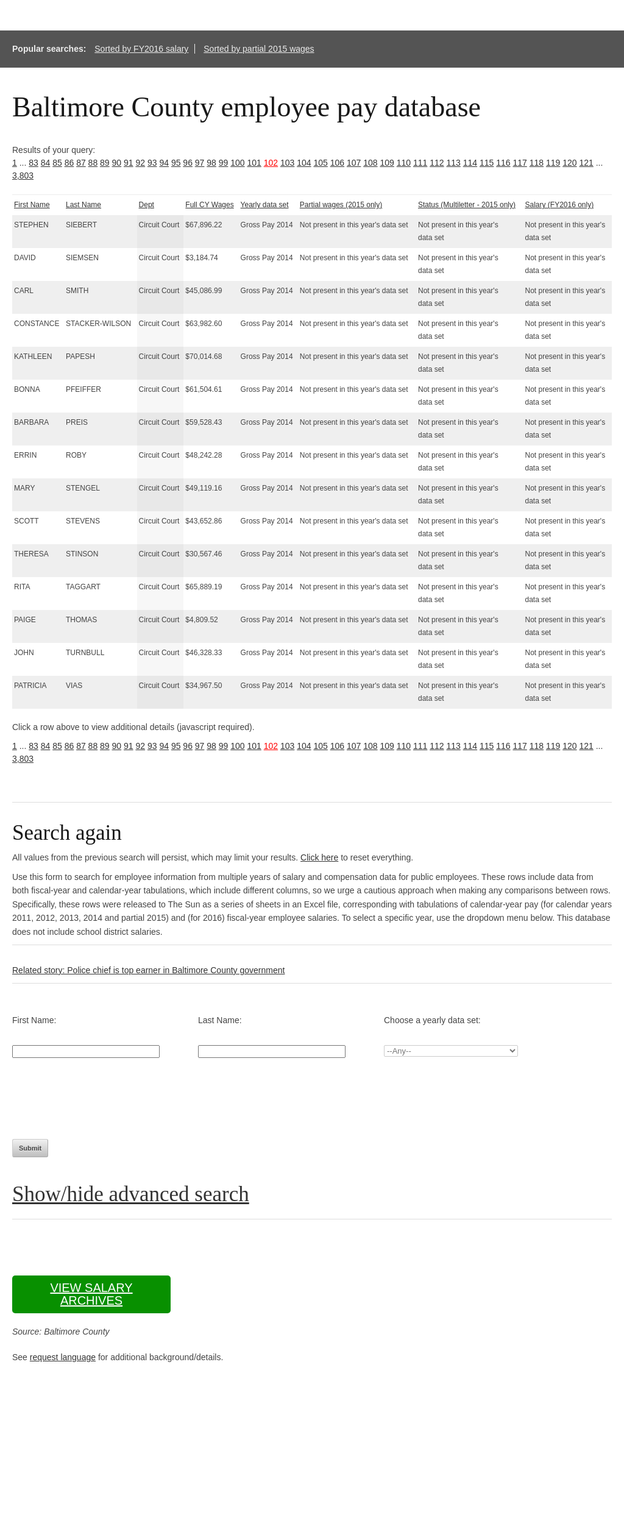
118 (537, 163)
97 (200, 163)
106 (337, 163)
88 (93, 163)
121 (586, 163)
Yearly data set (265, 204)
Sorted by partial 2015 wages (259, 49)
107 (354, 163)
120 (569, 163)
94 (164, 163)
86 (69, 163)
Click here (319, 857)
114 (470, 163)
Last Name (83, 204)
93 (152, 163)
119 (553, 163)
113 (453, 163)
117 (519, 163)
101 (254, 163)
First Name (32, 204)
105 (320, 163)
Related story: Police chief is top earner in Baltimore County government (148, 970)
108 (370, 163)
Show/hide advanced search (130, 1194)
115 (487, 163)
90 (117, 163)
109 (387, 163)
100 (237, 163)
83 (33, 163)
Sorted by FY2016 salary (141, 49)
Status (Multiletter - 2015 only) (467, 204)
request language (63, 1357)
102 (271, 163)
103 (287, 163)
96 (188, 163)
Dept (146, 204)
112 (437, 163)
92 (140, 163)
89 (105, 163)
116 (503, 163)
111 (420, 163)
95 (176, 163)
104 (304, 163)
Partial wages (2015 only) (341, 204)
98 (211, 163)
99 (224, 163)
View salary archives (91, 1294)
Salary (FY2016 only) (559, 204)
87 (81, 163)
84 (46, 163)
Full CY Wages (209, 204)
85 (57, 163)
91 (128, 163)
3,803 (23, 175)
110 (404, 163)
